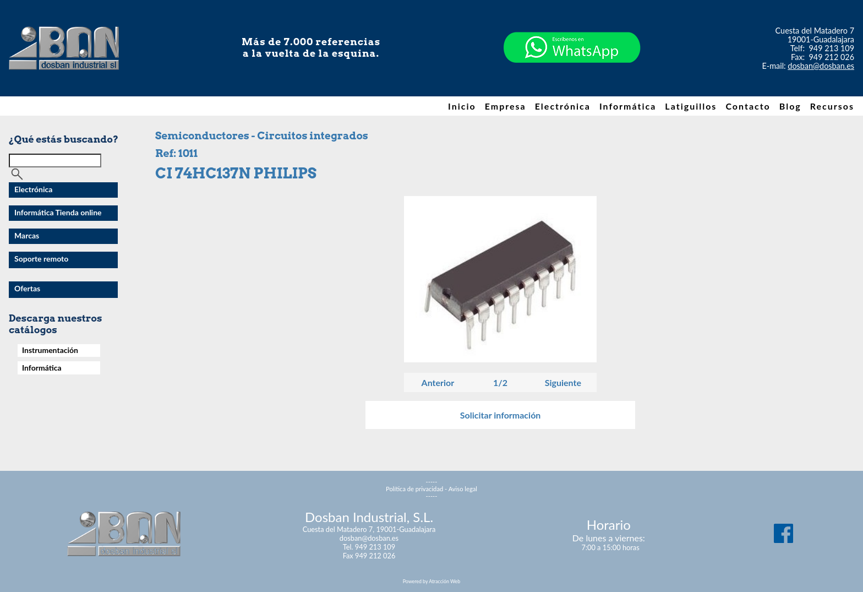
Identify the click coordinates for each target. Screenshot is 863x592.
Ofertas (27, 288)
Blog (790, 106)
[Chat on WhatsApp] (572, 82)
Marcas (26, 235)
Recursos (832, 106)
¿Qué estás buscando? (63, 139)
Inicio (462, 106)
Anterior (438, 382)
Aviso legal (463, 488)
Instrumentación (50, 350)
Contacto (747, 106)
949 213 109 (832, 48)
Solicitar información (500, 415)
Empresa (505, 106)
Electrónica (563, 106)
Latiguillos (691, 106)
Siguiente (563, 382)
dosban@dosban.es (821, 65)
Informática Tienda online (58, 212)
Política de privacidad (414, 488)
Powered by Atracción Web (431, 581)
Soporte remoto (41, 258)
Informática (627, 106)
